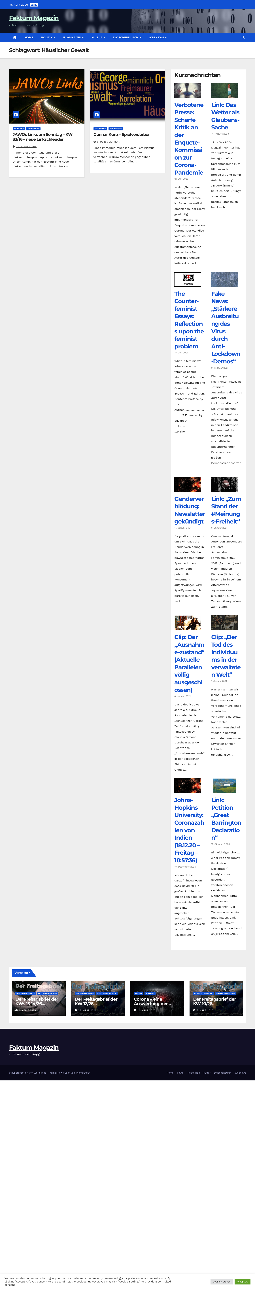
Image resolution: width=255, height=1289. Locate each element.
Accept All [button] (242, 1281)
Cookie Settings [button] (221, 1281)
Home (29, 37)
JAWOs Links (33, 129)
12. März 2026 (146, 1010)
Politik (47, 37)
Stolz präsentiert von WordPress (28, 1072)
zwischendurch (126, 37)
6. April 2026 (27, 1010)
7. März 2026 (205, 1010)
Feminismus (100, 129)
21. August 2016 (26, 146)
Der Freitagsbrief (25, 993)
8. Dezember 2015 (108, 142)
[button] (243, 37)
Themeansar (83, 1072)
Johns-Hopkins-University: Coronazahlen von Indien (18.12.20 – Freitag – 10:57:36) (189, 830)
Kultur (97, 37)
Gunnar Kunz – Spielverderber (122, 134)
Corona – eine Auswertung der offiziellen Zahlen (151, 1004)
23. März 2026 (87, 1010)
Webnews (157, 37)
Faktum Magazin (34, 18)
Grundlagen (116, 129)
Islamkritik (72, 37)
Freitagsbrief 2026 (47, 993)
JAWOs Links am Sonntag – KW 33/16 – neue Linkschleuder (43, 137)
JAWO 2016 (19, 129)
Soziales (150, 993)
